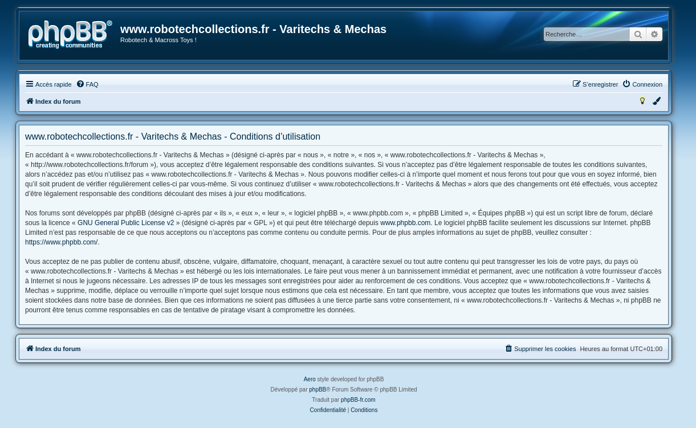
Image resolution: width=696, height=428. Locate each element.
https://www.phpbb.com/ (61, 242)
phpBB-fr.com (358, 400)
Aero (310, 379)
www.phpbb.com (405, 223)
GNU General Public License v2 (126, 223)
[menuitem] (87, 84)
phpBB (317, 389)
